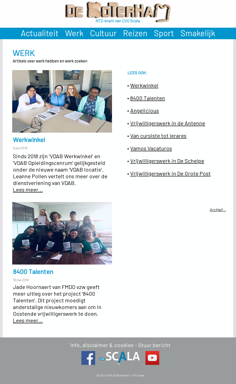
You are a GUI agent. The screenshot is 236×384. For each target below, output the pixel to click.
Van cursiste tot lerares (158, 135)
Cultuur (103, 33)
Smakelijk (197, 33)
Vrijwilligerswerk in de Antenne (167, 123)
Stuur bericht (154, 345)
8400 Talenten (147, 98)
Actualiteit (40, 33)
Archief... (218, 209)
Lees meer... (28, 320)
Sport (164, 33)
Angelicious (144, 110)
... (40, 189)
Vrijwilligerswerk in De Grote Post (170, 173)
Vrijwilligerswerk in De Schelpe (167, 160)
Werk (74, 33)
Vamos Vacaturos (151, 148)
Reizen (135, 33)
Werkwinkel (144, 85)
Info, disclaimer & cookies (101, 345)
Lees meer (25, 189)
